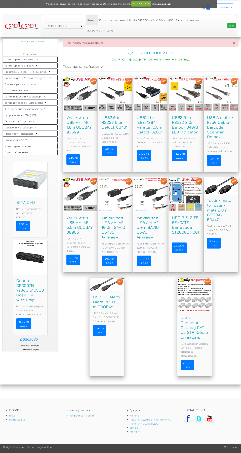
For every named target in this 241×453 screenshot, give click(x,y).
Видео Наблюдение (17, 152)
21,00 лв (144, 260)
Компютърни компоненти (20, 59)
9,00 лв (23, 226)
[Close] (234, 43)
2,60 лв (73, 159)
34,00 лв (109, 150)
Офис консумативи (17, 90)
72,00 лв (179, 247)
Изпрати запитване (100, 30)
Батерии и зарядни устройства (24, 102)
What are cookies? (161, 4)
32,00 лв (109, 260)
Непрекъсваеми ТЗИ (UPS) (21, 115)
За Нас (180, 20)
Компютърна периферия (20, 65)
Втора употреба (15, 139)
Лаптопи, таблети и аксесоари (24, 96)
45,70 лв (23, 323)
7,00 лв (99, 330)
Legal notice (44, 446)
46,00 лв (179, 155)
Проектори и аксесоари (20, 133)
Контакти (193, 20)
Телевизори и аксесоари (20, 84)
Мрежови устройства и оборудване (27, 77)
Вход (12, 415)
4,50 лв (187, 364)
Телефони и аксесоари (19, 127)
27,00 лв (144, 155)
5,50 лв (214, 243)
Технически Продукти (18, 121)
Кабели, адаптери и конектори (24, 108)
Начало (92, 20)
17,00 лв (214, 160)
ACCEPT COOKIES (141, 4)
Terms (30, 446)
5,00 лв (73, 259)
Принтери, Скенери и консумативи (26, 71)
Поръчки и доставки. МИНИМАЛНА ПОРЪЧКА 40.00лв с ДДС (136, 20)
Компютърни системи (18, 146)
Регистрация (17, 419)
